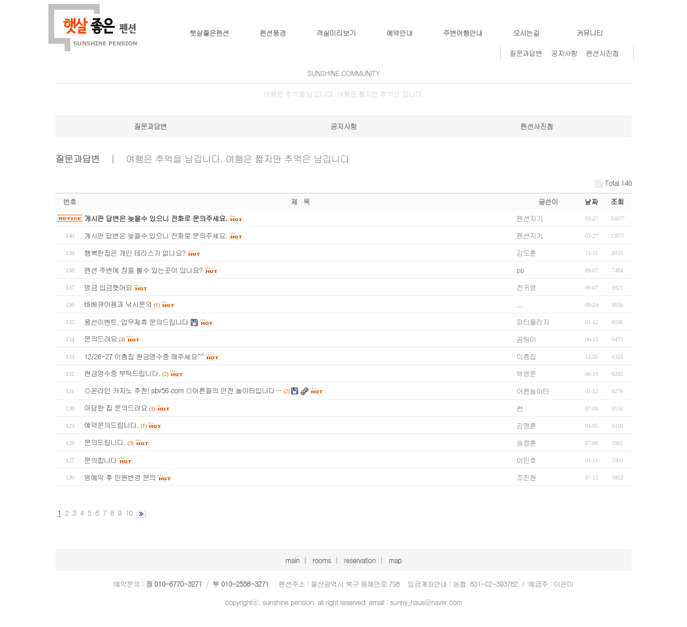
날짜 (591, 201)
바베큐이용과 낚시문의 (118, 304)
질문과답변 (525, 53)
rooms (321, 560)
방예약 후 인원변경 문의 (120, 477)
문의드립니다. (105, 442)
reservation (360, 560)
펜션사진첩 (602, 53)
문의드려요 (100, 338)
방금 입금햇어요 (108, 287)
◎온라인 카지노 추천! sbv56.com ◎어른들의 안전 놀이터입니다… (182, 390)
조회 (617, 201)
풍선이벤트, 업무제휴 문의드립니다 (136, 321)
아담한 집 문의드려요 (115, 407)
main (292, 560)
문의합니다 (100, 460)
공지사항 (564, 53)
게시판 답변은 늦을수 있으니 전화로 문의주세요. (155, 218)
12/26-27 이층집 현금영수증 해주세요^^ (144, 356)
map (395, 560)
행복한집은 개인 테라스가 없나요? (135, 252)
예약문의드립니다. (111, 425)
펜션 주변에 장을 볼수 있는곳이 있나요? (143, 270)
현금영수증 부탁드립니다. (122, 373)
